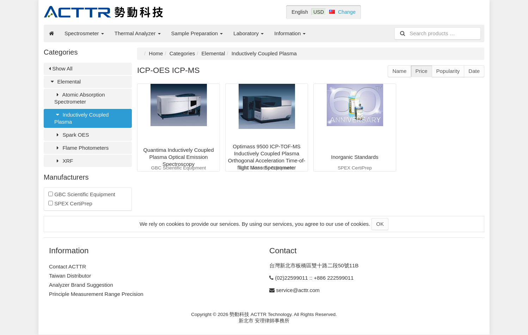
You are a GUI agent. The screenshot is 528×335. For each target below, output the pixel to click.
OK (380, 224)
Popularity (448, 71)
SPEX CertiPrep (70, 203)
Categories (182, 53)
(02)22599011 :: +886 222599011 (314, 278)
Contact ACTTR (67, 266)
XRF (63, 161)
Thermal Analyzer (138, 33)
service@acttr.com (298, 290)
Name (399, 71)
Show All (61, 69)
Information (290, 33)
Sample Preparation (197, 33)
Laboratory (248, 33)
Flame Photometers (81, 148)
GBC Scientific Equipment (81, 194)
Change (347, 12)
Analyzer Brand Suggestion (81, 285)
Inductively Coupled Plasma (81, 118)
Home (156, 53)
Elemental (65, 82)
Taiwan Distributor (70, 276)
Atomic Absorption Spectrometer (79, 98)
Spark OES (71, 135)
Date (474, 71)
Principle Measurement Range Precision (96, 294)
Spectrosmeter (84, 33)
